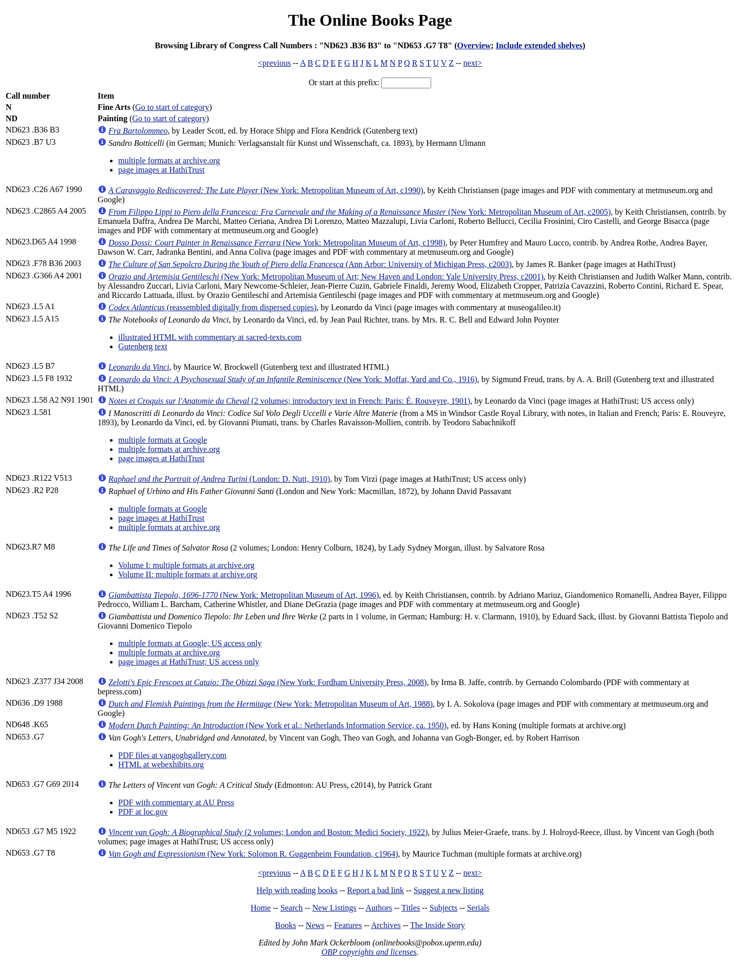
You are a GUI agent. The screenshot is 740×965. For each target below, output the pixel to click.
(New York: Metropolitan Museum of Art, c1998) (277, 242)
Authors (378, 907)
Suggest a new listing (449, 890)
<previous (274, 63)
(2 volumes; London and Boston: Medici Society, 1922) (268, 832)
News (315, 925)
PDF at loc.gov (143, 811)
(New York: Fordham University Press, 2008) (267, 682)
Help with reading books (297, 890)
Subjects (443, 907)
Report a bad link (375, 890)
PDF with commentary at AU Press (176, 802)
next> (473, 63)
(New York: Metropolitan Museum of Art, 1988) (270, 703)
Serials (478, 907)
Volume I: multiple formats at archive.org (186, 565)
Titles (410, 907)
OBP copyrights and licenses (368, 952)
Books (285, 925)
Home (261, 907)
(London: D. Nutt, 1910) (219, 479)
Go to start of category (172, 107)
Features (348, 925)
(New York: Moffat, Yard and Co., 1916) (292, 379)
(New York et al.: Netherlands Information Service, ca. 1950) (277, 725)
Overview (474, 45)
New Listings (334, 907)
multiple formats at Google (162, 440)
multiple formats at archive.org (169, 160)
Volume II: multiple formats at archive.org (187, 574)
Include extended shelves (539, 45)
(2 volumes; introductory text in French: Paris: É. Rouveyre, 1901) (289, 400)
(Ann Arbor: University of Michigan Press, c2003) (310, 264)
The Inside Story (437, 925)
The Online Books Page (370, 20)
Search (292, 907)
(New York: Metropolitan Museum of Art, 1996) (243, 595)
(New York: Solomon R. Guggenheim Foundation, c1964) (253, 853)
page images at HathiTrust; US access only (188, 661)
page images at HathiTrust (161, 169)
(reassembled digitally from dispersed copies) (212, 307)
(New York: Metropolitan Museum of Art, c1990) (265, 190)
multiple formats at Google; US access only (190, 643)
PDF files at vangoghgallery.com (172, 755)
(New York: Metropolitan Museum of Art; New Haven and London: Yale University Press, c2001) (326, 276)
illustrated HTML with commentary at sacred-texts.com (210, 337)
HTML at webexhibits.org (161, 764)
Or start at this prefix (343, 82)
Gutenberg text (142, 346)
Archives (386, 925)
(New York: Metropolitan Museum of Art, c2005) (359, 211)
